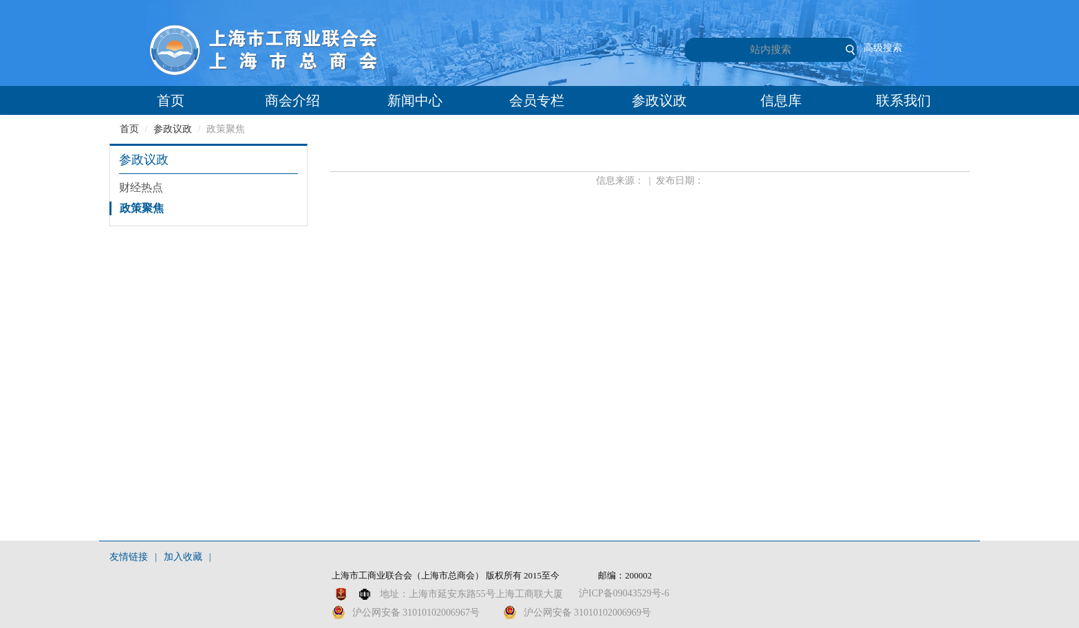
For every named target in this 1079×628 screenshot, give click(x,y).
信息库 (781, 100)
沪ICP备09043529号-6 (624, 593)
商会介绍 (292, 100)
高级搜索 (883, 48)
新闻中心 (414, 100)
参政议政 (659, 100)
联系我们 (903, 100)
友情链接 (128, 557)
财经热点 (141, 187)
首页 (170, 100)
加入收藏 (183, 557)
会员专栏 (536, 100)
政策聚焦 (142, 208)
